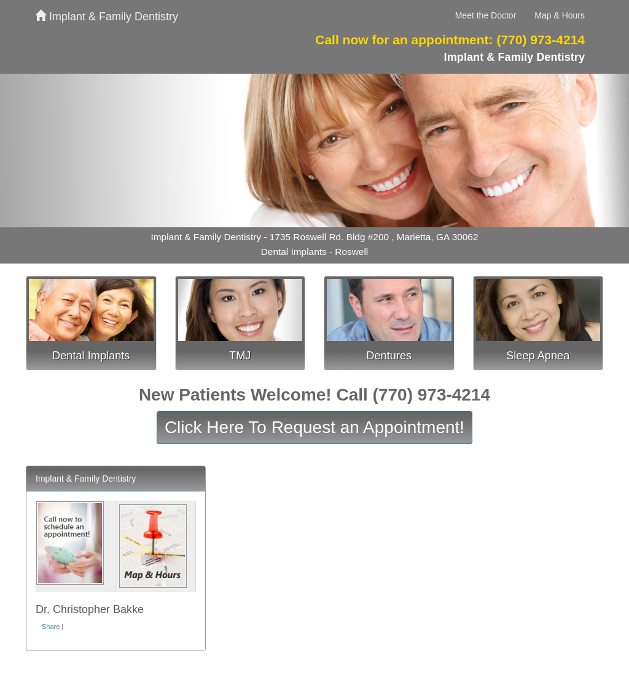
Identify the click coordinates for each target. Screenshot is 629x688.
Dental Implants (91, 356)
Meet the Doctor (486, 15)
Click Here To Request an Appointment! (314, 427)
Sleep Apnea (537, 356)
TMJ (240, 356)
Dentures (389, 356)
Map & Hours (559, 15)
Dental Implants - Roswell (315, 251)
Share (51, 626)
